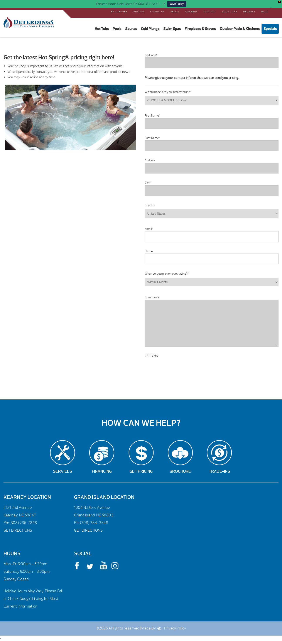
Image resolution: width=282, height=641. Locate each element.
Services (62, 471)
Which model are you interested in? (168, 92)
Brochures (119, 11)
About (175, 11)
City (148, 183)
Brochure (180, 471)
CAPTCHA (151, 356)
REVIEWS (249, 11)
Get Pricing (141, 471)
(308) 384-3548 (94, 522)
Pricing (138, 11)
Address (150, 160)
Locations (230, 11)
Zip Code (151, 55)
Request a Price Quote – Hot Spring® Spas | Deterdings (28, 22)
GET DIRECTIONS (17, 530)
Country (150, 205)
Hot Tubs (102, 28)
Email (149, 229)
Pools (117, 28)
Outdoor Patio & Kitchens (240, 28)
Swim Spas (172, 28)
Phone (149, 251)
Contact (210, 11)
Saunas (131, 28)
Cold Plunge (150, 28)
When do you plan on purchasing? (167, 273)
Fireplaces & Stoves (200, 28)
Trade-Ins (219, 471)
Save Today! (176, 4)
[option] (70, 117)
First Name (152, 115)
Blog (265, 11)
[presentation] (178, 366)
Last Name (152, 138)
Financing (157, 11)
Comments (152, 297)
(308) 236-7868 (23, 522)
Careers (191, 11)
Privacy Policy (175, 628)
